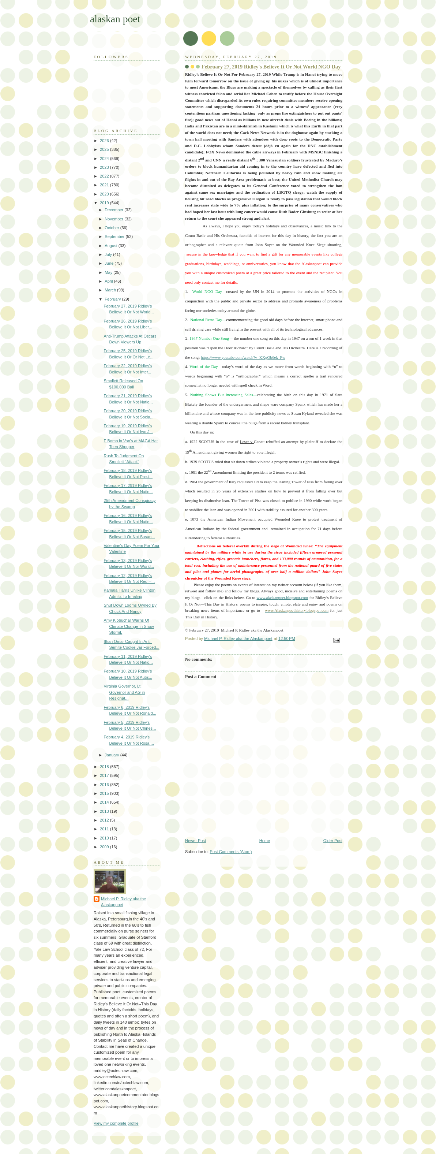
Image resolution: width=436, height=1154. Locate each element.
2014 (105, 802)
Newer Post (195, 840)
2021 (105, 185)
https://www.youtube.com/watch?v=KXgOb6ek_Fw (243, 357)
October (112, 228)
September (115, 236)
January (112, 755)
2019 (105, 203)
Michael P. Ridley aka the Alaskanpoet (123, 902)
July (109, 254)
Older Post (332, 840)
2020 (105, 194)
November (114, 219)
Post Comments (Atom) (231, 851)
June (109, 263)
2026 (105, 140)
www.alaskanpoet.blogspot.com (282, 597)
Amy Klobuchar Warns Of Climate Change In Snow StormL (129, 626)
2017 (105, 775)
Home (264, 840)
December (114, 210)
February (113, 299)
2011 (105, 829)
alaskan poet (115, 19)
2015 (105, 793)
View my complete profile (116, 1123)
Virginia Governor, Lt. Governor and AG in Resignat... (124, 692)
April (109, 281)
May (109, 272)
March (111, 290)
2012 (105, 820)
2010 (105, 838)
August (111, 245)
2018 (105, 766)
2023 (105, 167)
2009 (105, 847)
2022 (105, 176)
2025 (105, 149)
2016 (105, 784)
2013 (105, 811)
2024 (105, 158)
